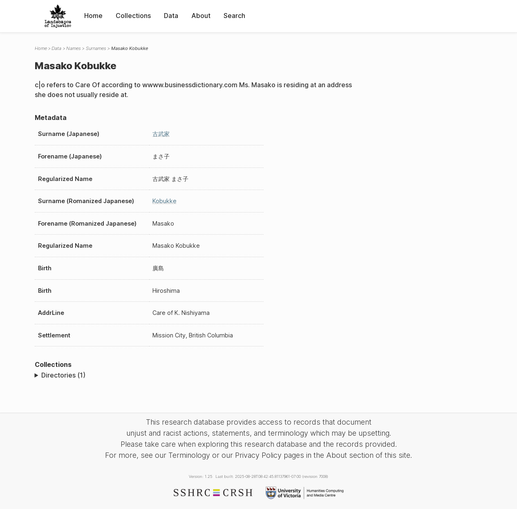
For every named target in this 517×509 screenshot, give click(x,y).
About (200, 15)
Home (93, 15)
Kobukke (164, 200)
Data (171, 15)
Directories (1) (63, 375)
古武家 (161, 133)
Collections (133, 15)
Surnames (96, 48)
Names (73, 48)
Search (234, 15)
